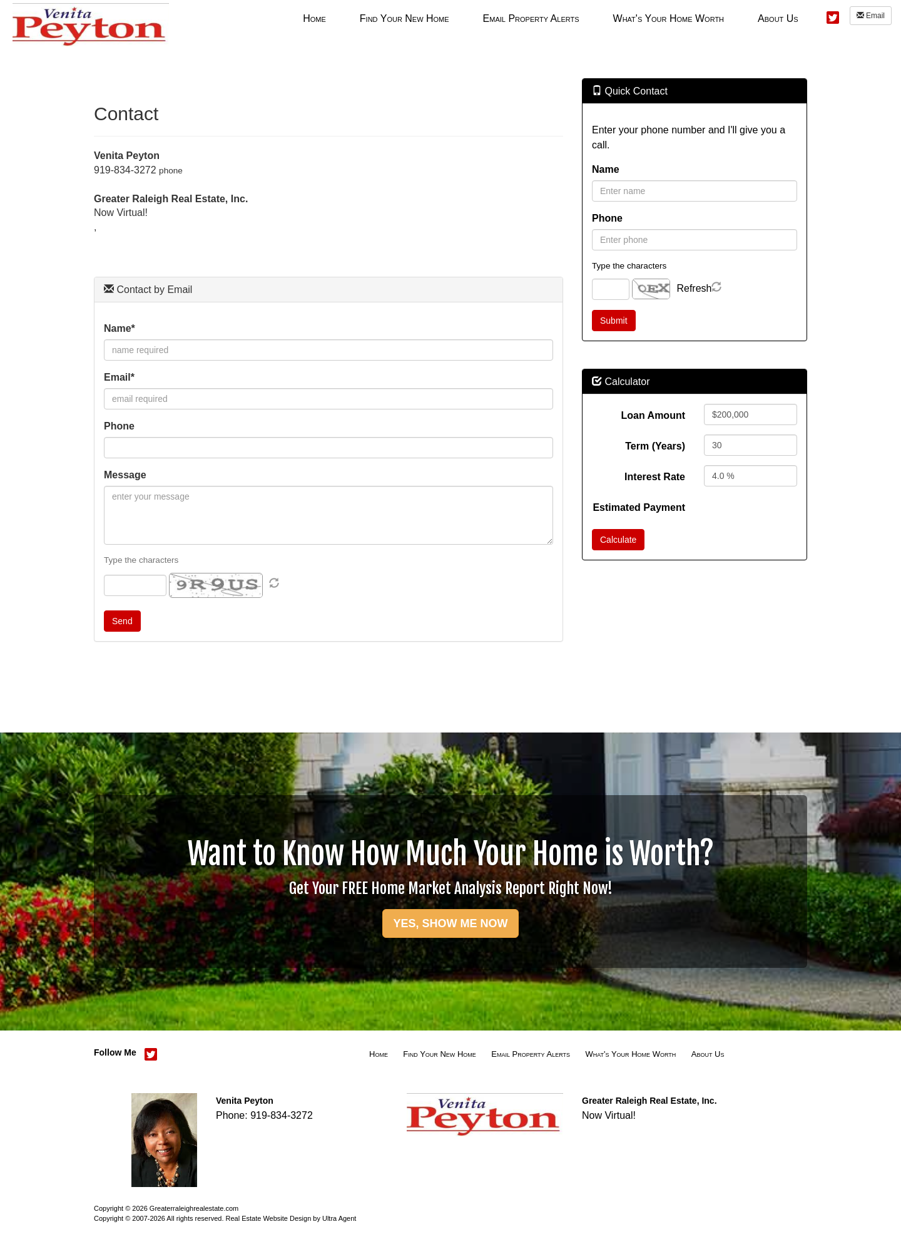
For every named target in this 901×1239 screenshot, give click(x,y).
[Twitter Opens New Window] (832, 16)
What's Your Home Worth (630, 1054)
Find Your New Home (439, 1054)
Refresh (693, 288)
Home (378, 1054)
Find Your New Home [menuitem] (404, 18)
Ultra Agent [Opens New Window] (339, 1218)
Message (125, 475)
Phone (119, 426)
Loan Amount (653, 415)
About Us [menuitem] (778, 18)
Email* (119, 377)
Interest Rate (654, 476)
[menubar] (550, 18)
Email (871, 15)
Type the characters (141, 560)
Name (605, 169)
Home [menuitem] (314, 18)
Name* (119, 328)
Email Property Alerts (530, 1054)
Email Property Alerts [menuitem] (531, 18)
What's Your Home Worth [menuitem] (669, 18)
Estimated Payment (639, 507)
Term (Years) (655, 446)
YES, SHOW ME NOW (450, 923)
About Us (708, 1054)
